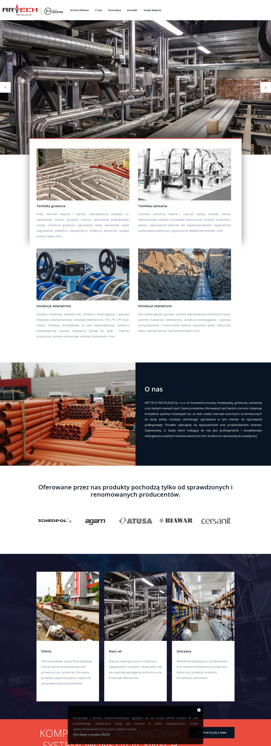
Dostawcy (114, 10)
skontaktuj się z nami (211, 732)
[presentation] (7, 87)
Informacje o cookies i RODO (91, 734)
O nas (98, 10)
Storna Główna (79, 10)
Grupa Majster (153, 10)
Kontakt (132, 10)
